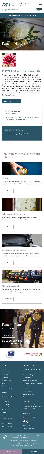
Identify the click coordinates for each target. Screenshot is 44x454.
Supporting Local (6, 380)
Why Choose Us (6, 372)
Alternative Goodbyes (8, 418)
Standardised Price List (29, 394)
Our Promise (5, 377)
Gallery (4, 383)
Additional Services (7, 426)
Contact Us (26, 397)
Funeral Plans (5, 421)
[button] (40, 4)
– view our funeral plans (22, 15)
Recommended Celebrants (30, 380)
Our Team (4, 369)
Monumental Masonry (8, 407)
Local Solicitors (27, 388)
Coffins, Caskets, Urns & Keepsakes (8, 397)
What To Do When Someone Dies (32, 369)
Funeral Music (5, 415)
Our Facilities (5, 375)
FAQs (24, 372)
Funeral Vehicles (6, 404)
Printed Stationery (6, 410)
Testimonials (5, 386)
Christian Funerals (27, 377)
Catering (4, 412)
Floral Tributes (5, 401)
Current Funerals (27, 391)
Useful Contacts (27, 386)
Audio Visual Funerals (7, 423)
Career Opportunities (7, 388)
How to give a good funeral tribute (32, 383)
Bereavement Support (29, 375)
